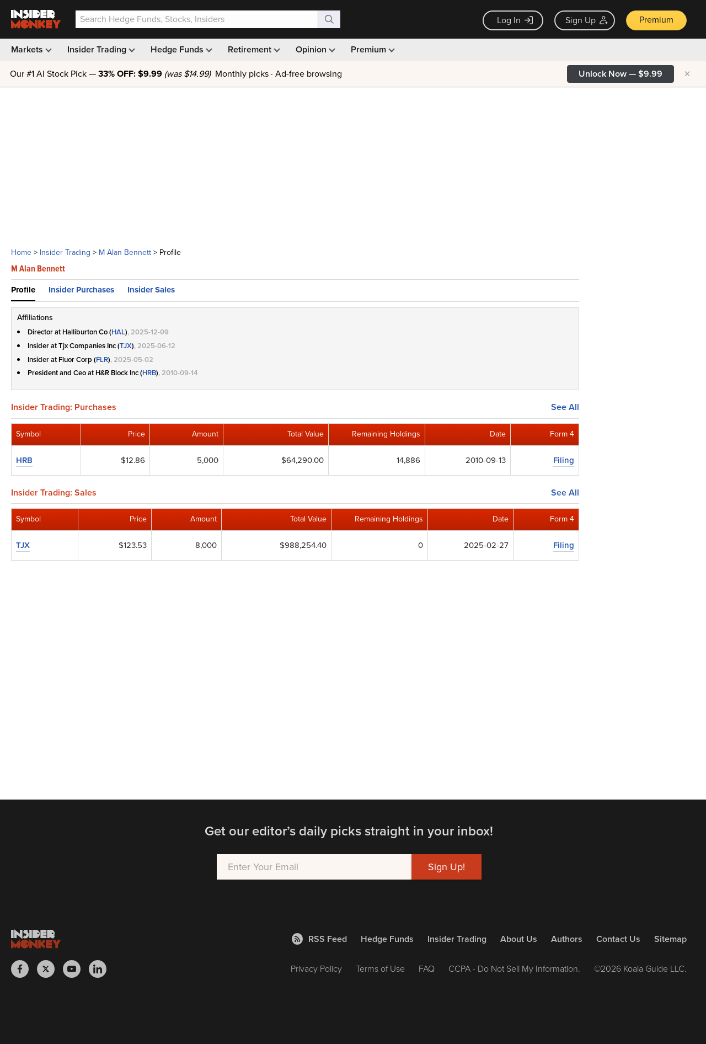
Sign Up (586, 20)
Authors (566, 939)
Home (21, 252)
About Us (518, 939)
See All (565, 407)
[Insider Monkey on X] (50, 969)
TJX (126, 345)
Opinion (314, 49)
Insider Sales (151, 290)
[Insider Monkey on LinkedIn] (102, 969)
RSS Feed (319, 939)
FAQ (427, 968)
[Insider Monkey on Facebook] (24, 969)
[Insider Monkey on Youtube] (76, 969)
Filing (563, 460)
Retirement (253, 49)
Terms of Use (380, 968)
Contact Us (618, 939)
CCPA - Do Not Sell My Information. (514, 968)
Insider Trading (100, 49)
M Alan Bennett (125, 252)
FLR (102, 359)
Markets (30, 49)
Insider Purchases (81, 290)
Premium (656, 19)
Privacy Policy (316, 968)
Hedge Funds (180, 49)
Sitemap (670, 939)
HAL (118, 332)
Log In (515, 20)
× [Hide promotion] (687, 74)
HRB (149, 372)
